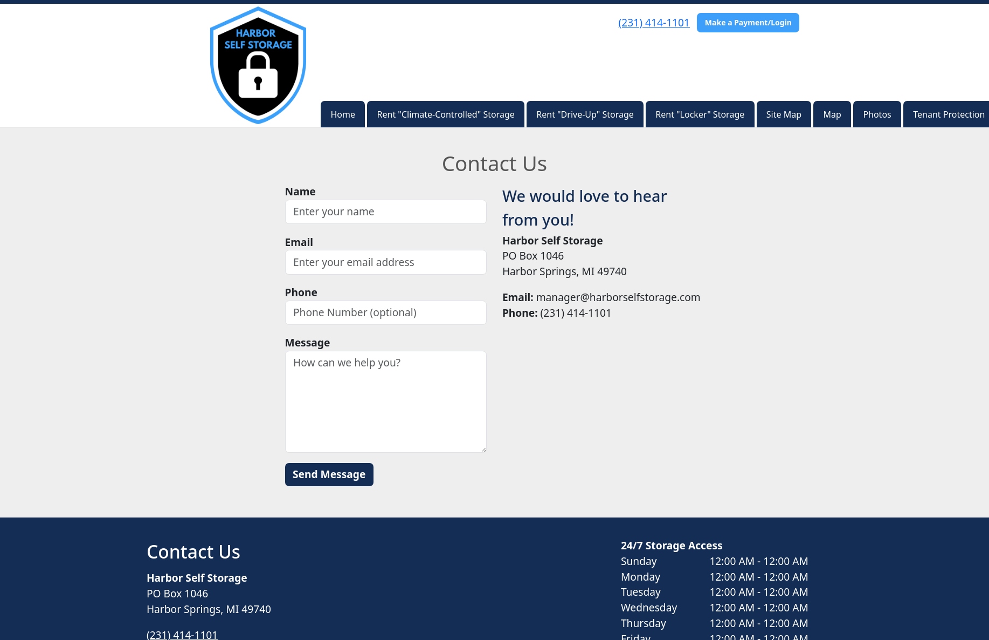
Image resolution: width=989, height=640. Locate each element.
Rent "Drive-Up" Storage (584, 114)
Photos (877, 114)
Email (299, 242)
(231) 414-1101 (654, 22)
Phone (301, 292)
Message (307, 342)
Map (832, 114)
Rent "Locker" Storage (699, 114)
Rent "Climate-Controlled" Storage (446, 114)
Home (343, 114)
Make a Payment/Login (748, 22)
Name (300, 191)
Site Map (783, 114)
